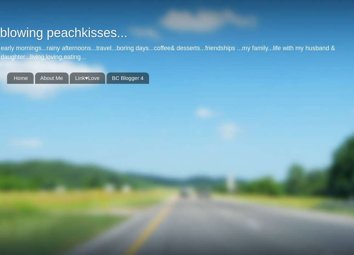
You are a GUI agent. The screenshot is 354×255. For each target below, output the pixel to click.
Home (21, 78)
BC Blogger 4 (127, 78)
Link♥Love (87, 78)
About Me (51, 78)
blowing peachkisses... (63, 32)
